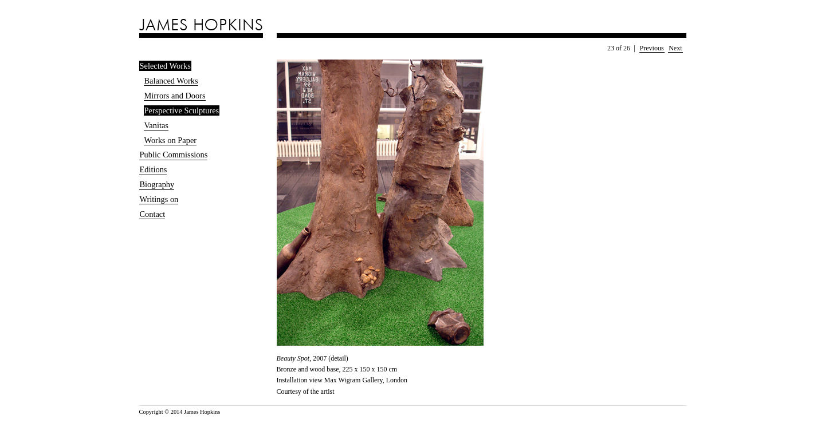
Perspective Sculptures (181, 110)
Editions (153, 169)
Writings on (159, 199)
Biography (157, 184)
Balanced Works (171, 80)
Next (675, 48)
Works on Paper (170, 140)
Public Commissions (174, 154)
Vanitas (156, 125)
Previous (652, 48)
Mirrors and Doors (175, 95)
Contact (153, 214)
